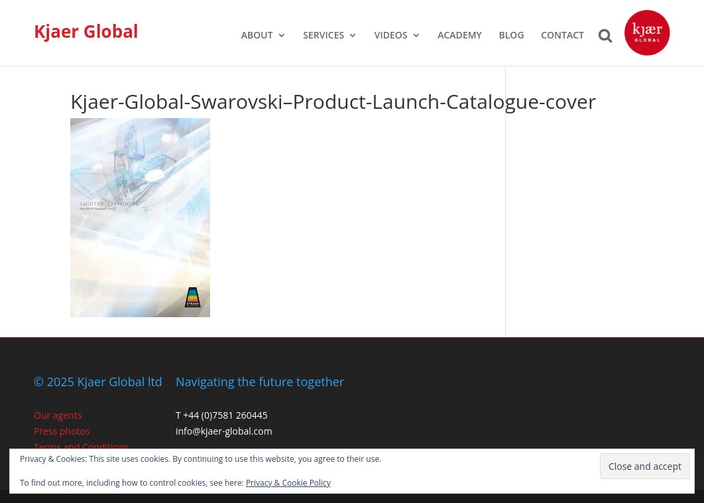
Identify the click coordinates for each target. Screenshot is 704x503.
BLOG (511, 36)
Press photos (62, 431)
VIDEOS (391, 36)
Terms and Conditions (81, 447)
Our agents (58, 415)
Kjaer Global (86, 31)
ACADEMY (460, 36)
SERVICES (323, 36)
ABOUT (257, 36)
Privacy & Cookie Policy (288, 482)
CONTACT (562, 36)
